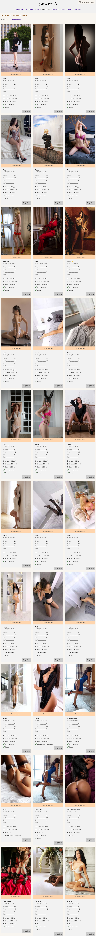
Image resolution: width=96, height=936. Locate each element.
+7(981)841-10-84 (41, 172)
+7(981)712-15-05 (73, 446)
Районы (63, 10)
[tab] (4, 19)
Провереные (55, 10)
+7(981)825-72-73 (9, 812)
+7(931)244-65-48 (73, 355)
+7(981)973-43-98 (9, 172)
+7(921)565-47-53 (72, 812)
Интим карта (77, 10)
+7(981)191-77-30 (8, 263)
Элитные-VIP (46, 10)
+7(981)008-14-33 (41, 446)
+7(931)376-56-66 (9, 537)
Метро (70, 10)
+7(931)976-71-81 (41, 355)
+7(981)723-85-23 (9, 446)
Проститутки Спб (21, 10)
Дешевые (38, 10)
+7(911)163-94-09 (9, 903)
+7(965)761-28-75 (41, 720)
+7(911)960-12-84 (41, 263)
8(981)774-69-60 (72, 720)
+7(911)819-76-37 (9, 80)
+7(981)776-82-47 (41, 80)
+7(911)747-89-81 (8, 355)
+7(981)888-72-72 (41, 903)
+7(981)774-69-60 (41, 812)
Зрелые (31, 10)
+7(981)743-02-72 (73, 80)
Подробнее (26, 111)
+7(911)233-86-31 (73, 172)
